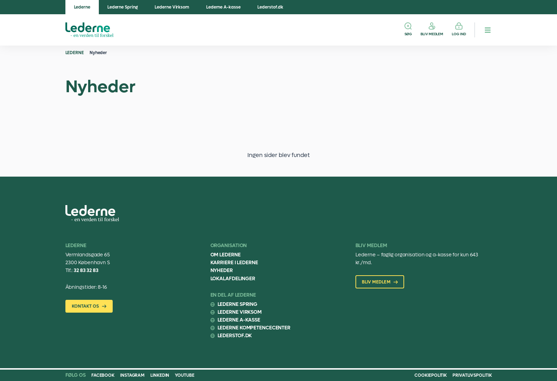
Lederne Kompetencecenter (254, 327)
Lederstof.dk (270, 7)
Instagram (132, 375)
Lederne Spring (122, 7)
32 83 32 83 (86, 270)
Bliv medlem (432, 34)
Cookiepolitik (430, 375)
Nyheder (98, 53)
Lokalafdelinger (233, 278)
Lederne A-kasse (223, 7)
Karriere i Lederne (234, 262)
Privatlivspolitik (472, 375)
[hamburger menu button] (487, 29)
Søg (408, 34)
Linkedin (159, 375)
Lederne (82, 7)
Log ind (459, 34)
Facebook (102, 375)
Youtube (184, 375)
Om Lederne (225, 254)
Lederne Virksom (172, 7)
